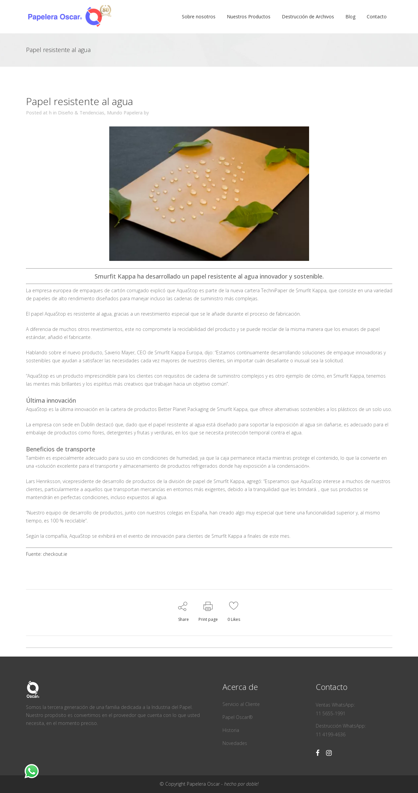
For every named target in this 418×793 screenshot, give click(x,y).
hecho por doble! (241, 784)
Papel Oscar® (237, 717)
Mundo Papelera (125, 112)
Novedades (234, 743)
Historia (230, 730)
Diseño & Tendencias (81, 112)
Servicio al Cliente (241, 704)
